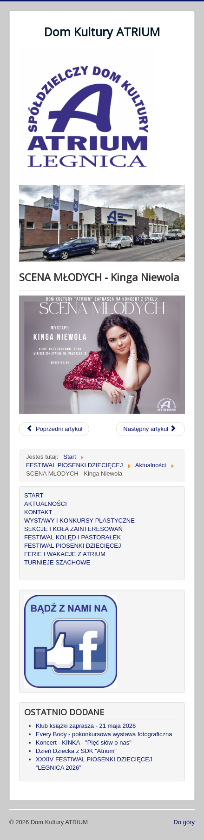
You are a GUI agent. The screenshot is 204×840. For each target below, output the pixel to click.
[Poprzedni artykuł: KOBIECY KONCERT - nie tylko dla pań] (54, 429)
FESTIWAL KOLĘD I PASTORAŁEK (72, 537)
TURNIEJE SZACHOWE (57, 562)
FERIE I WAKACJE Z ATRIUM (64, 554)
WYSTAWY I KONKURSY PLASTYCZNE (79, 520)
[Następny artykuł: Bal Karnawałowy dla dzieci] (150, 429)
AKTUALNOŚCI (45, 503)
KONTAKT (38, 512)
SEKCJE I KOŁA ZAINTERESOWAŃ (73, 528)
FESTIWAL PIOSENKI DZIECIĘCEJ (72, 545)
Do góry (184, 822)
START (33, 495)
